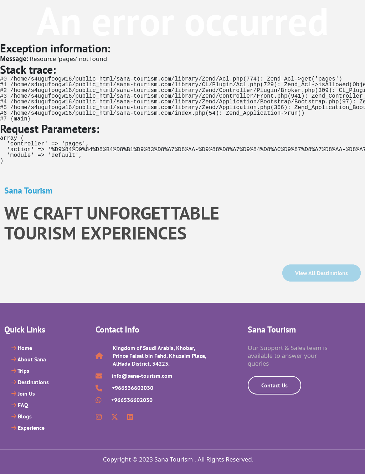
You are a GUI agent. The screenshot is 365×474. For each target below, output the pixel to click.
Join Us (23, 393)
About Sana (28, 359)
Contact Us (274, 385)
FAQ (19, 404)
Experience (28, 427)
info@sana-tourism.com (142, 375)
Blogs (21, 416)
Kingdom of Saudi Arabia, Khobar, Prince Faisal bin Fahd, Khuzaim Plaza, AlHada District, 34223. (159, 355)
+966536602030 (132, 387)
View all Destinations (321, 273)
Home (21, 347)
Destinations (30, 382)
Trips (20, 370)
